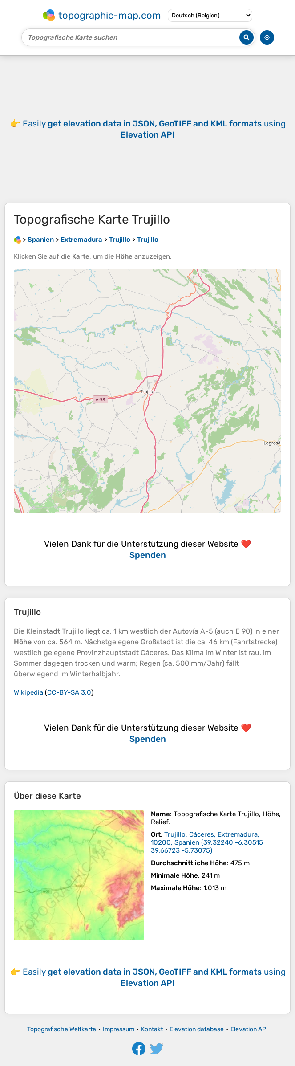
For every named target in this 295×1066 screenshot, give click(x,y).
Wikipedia (28, 692)
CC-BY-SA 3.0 (69, 692)
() (207, 842)
